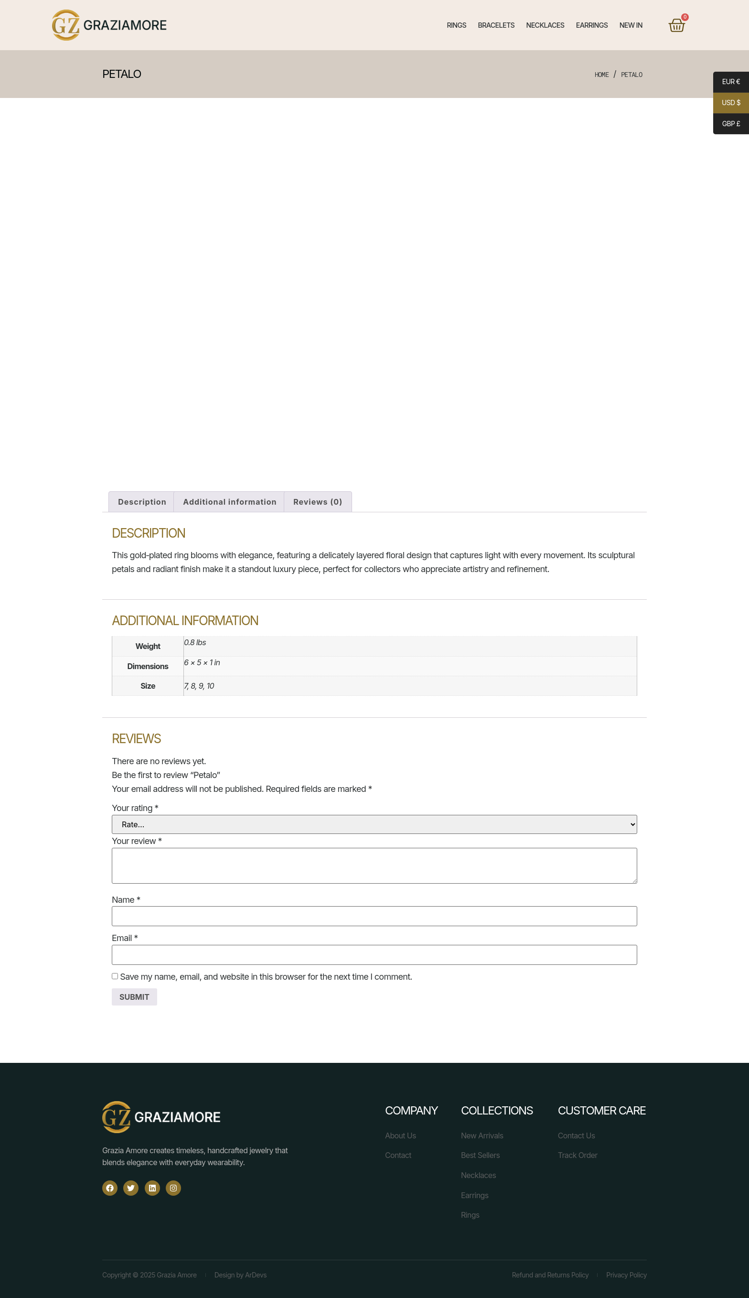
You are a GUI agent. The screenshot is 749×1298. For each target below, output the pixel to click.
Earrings (592, 25)
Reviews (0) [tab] (317, 498)
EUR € (726, 83)
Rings (457, 25)
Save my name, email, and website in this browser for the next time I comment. (266, 973)
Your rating (135, 804)
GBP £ (726, 124)
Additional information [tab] (230, 498)
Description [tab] (142, 498)
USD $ (726, 104)
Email (125, 934)
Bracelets (496, 25)
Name (126, 896)
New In (631, 25)
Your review (137, 837)
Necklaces (545, 25)
